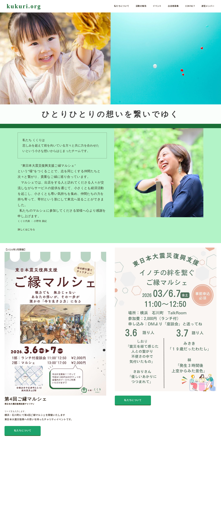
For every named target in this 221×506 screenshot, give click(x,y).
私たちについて (121, 6)
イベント (157, 6)
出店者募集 (173, 6)
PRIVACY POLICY (31, 499)
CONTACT (190, 6)
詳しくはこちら (26, 229)
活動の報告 (141, 6)
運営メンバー (207, 6)
